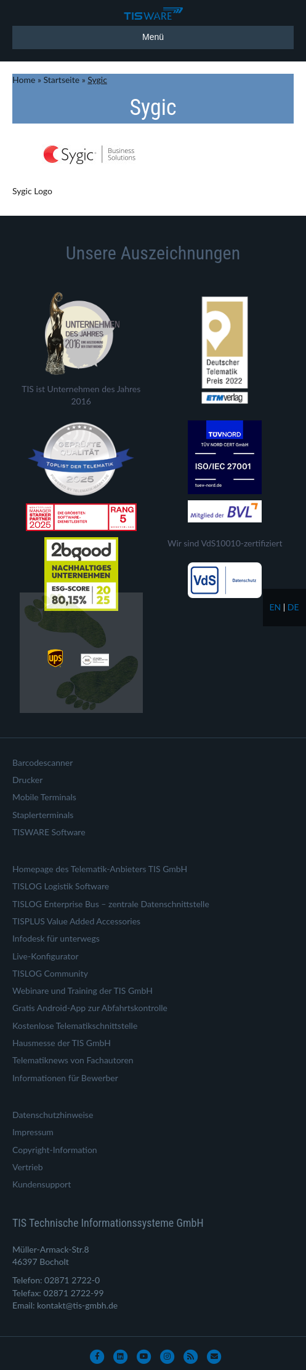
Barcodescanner (42, 762)
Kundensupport (41, 1184)
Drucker (27, 779)
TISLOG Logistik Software (60, 886)
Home (23, 79)
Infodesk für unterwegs (56, 938)
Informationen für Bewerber (65, 1078)
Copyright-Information (54, 1149)
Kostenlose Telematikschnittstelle (74, 1025)
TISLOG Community (50, 973)
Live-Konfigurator (45, 956)
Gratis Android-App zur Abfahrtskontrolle (89, 1007)
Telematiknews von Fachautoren (73, 1060)
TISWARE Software (49, 832)
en (275, 607)
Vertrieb (27, 1167)
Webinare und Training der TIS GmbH (82, 990)
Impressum (33, 1132)
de (293, 607)
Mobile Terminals (44, 797)
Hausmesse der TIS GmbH (61, 1042)
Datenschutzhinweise (52, 1114)
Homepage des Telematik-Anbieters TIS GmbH (99, 869)
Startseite (62, 79)
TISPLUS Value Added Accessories (76, 921)
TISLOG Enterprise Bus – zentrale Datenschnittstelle (110, 904)
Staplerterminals (42, 814)
